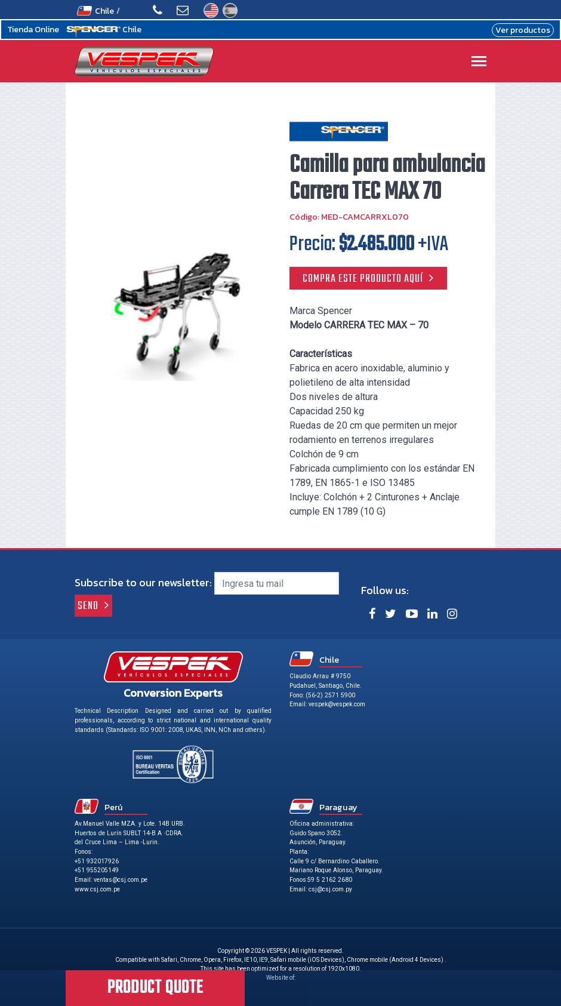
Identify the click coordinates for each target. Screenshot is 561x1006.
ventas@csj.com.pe (120, 879)
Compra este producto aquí (363, 279)
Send (88, 606)
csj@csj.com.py (330, 889)
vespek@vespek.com (337, 704)
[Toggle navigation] (478, 62)
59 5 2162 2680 (329, 879)
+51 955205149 (97, 870)
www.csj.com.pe (97, 889)
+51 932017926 (97, 861)
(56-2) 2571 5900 (330, 695)
